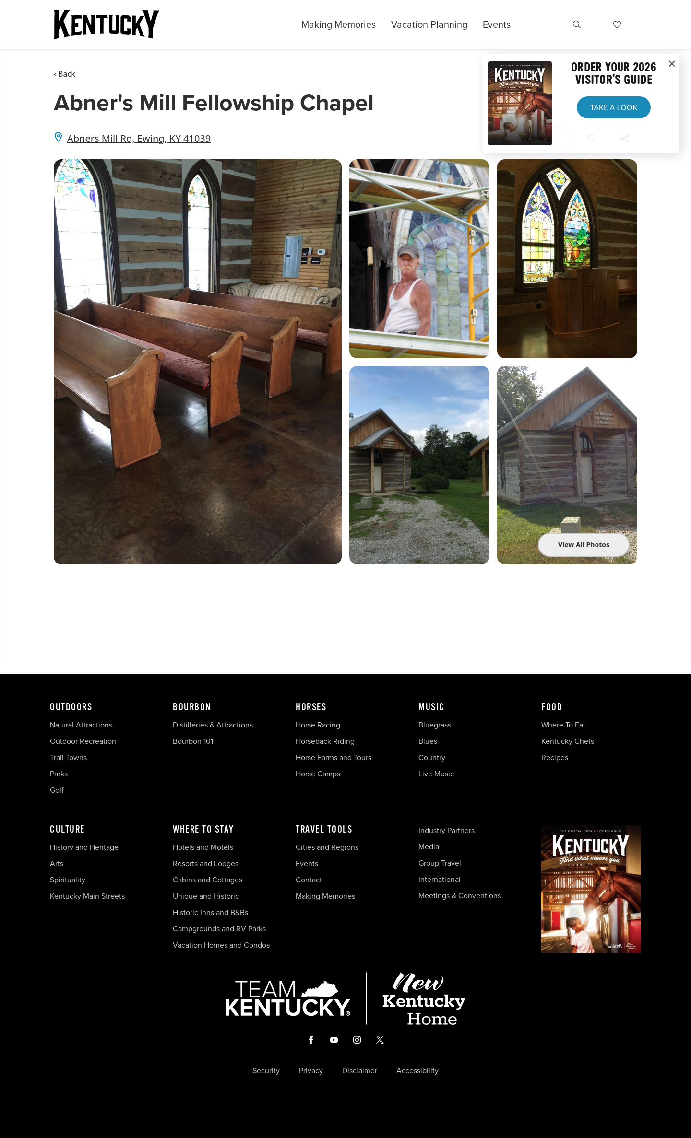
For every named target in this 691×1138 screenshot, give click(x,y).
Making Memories (338, 24)
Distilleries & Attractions (213, 724)
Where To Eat (563, 724)
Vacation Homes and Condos (221, 944)
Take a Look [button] (613, 107)
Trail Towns (68, 757)
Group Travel (439, 862)
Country (431, 757)
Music (431, 707)
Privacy (311, 1071)
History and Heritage (85, 847)
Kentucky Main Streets (87, 896)
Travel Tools (324, 829)
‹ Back (64, 74)
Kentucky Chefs (567, 741)
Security (266, 1071)
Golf (57, 790)
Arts (56, 863)
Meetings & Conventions (459, 895)
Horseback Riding (325, 741)
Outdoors (71, 707)
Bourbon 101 (193, 741)
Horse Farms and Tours (333, 757)
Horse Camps (318, 773)
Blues (427, 741)
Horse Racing (318, 724)
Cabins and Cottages (207, 879)
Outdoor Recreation (83, 741)
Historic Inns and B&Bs (210, 912)
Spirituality (68, 879)
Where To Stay (203, 829)
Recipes (555, 757)
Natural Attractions (81, 724)
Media (428, 846)
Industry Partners (446, 830)
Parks (59, 773)
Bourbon (192, 707)
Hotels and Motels (203, 847)
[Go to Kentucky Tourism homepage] (106, 24)
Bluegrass (434, 724)
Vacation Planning (429, 24)
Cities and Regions (327, 847)
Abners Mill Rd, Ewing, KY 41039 (139, 138)
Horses (311, 707)
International (439, 879)
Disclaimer (359, 1071)
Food (551, 707)
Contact (309, 879)
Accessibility (417, 1071)
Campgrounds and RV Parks (219, 928)
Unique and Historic (206, 896)
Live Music (436, 773)
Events (497, 24)
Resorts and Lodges (205, 863)
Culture (67, 829)
